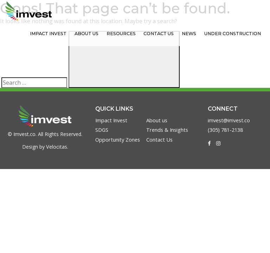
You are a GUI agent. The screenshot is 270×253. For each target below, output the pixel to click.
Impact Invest (70, 33)
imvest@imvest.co (230, 120)
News (196, 33)
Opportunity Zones (118, 140)
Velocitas (57, 146)
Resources (135, 33)
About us (104, 33)
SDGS (102, 130)
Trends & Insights (168, 130)
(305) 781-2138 (227, 130)
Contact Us (169, 33)
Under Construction (235, 33)
